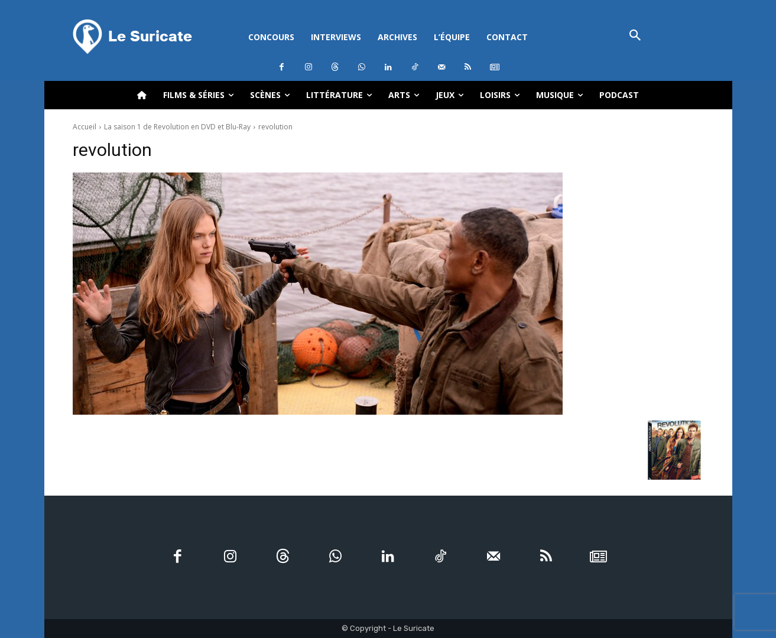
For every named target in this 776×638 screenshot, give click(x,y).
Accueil (84, 127)
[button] (635, 36)
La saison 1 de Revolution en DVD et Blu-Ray (177, 127)
